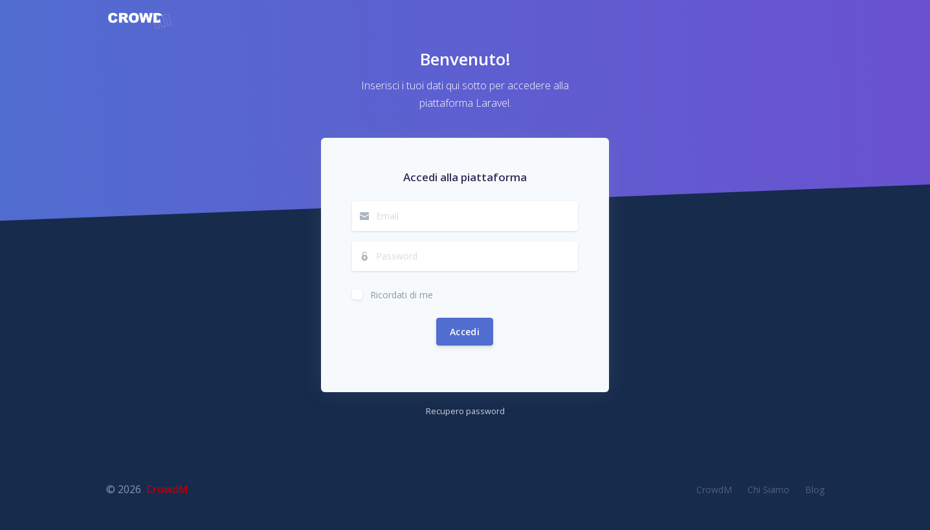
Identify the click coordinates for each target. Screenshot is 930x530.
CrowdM (167, 489)
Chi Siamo (768, 489)
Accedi (465, 332)
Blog (815, 489)
